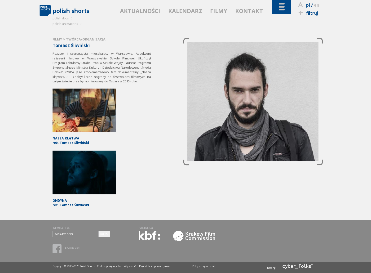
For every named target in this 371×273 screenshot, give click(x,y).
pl (308, 5)
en (316, 5)
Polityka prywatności (203, 266)
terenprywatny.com (159, 266)
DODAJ (104, 234)
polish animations (68, 24)
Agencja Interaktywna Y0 (123, 266)
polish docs (63, 18)
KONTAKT (249, 11)
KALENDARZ (185, 11)
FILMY (218, 11)
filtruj (307, 13)
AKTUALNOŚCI (140, 11)
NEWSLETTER (61, 227)
